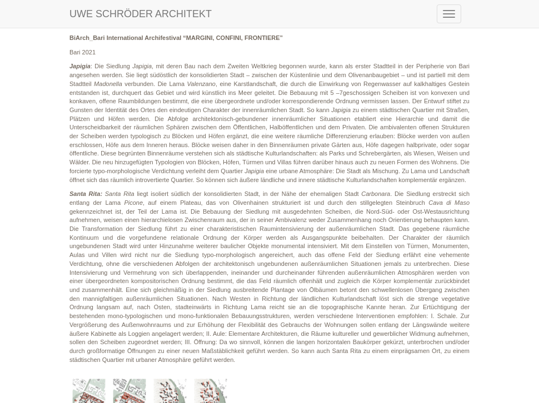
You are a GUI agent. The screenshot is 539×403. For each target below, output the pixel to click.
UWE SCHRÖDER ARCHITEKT (140, 13)
